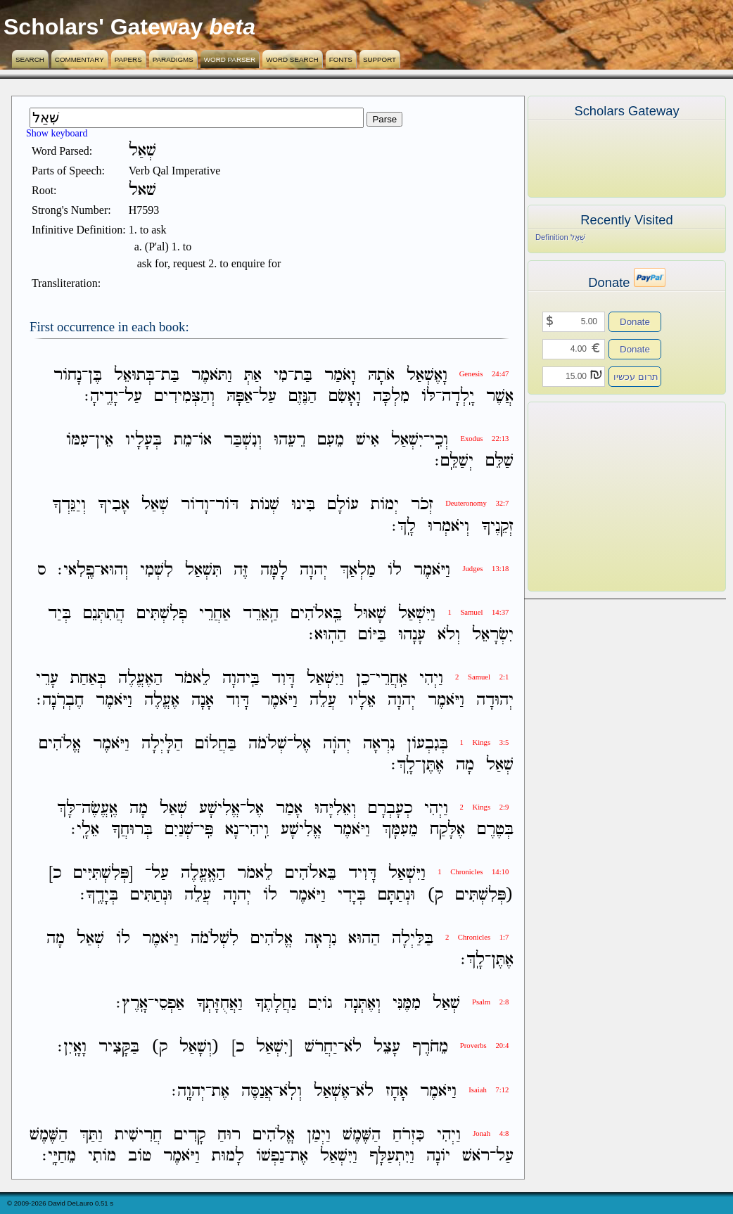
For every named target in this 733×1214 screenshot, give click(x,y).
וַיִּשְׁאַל (416, 614)
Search (29, 59)
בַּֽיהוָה (241, 679)
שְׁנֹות (264, 505)
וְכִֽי (439, 440)
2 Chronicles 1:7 (477, 937)
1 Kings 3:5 (484, 742)
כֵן (362, 679)
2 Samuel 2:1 (482, 677)
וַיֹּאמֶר (432, 570)
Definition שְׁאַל (560, 237)
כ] (55, 874)
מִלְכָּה (391, 396)
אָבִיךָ (113, 505)
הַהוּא (364, 939)
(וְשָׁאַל (199, 1048)
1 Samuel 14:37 (478, 612)
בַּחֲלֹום (215, 744)
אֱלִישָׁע (219, 808)
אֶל (302, 744)
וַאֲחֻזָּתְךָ (219, 1003)
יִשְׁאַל (407, 440)
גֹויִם (320, 1003)
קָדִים (189, 1135)
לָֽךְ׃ (404, 526)
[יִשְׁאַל (274, 1048)
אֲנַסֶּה (257, 1091)
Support (379, 59)
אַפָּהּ (240, 396)
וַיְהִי (431, 679)
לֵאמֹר (192, 679)
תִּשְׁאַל (203, 570)
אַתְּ (253, 375)
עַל (267, 396)
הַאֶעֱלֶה (140, 679)
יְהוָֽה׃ (188, 1091)
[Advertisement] (605, 496)
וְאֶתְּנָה (362, 1003)
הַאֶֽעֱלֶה (203, 874)
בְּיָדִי (352, 895)
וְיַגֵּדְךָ (69, 505)
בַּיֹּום (372, 635)
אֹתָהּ (381, 375)
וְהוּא (114, 570)
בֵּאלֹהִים (310, 874)
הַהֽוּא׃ (327, 635)
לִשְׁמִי (156, 570)
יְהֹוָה (337, 744)
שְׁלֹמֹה (267, 744)
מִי (281, 375)
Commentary (79, 59)
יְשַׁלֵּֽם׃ (454, 461)
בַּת (303, 375)
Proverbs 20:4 (484, 1045)
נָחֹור (67, 375)
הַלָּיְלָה (162, 744)
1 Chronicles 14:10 (473, 872)
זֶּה (241, 570)
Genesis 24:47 (484, 374)
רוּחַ (229, 1135)
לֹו (395, 570)
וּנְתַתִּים (151, 895)
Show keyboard (57, 133)
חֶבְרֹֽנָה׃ (60, 700)
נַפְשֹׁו (270, 1156)
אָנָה (202, 700)
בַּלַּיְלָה (412, 939)
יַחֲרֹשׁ (321, 1048)
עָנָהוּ (412, 635)
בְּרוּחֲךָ (132, 830)
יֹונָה (438, 1156)
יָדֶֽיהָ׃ (101, 396)
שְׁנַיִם (179, 830)
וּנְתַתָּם (396, 895)
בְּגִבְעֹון (427, 744)
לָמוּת (228, 1156)
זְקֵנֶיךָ (497, 526)
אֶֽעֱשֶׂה (99, 808)
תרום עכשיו (635, 376)
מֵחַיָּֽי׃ (59, 1156)
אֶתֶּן (432, 765)
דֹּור (226, 505)
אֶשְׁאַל (332, 1091)
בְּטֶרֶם (495, 830)
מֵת (183, 440)
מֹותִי (102, 1156)
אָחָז (396, 1091)
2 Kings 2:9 (484, 807)
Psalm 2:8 (490, 1002)
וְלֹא (449, 635)
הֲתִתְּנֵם (104, 614)
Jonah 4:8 (491, 1133)
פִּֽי (206, 830)
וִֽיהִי (257, 830)
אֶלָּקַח (447, 830)
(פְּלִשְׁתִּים (484, 895)
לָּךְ (66, 808)
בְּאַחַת (88, 679)
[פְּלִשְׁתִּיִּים (103, 874)
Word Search (292, 59)
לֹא (353, 1048)
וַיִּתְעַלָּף (391, 1156)
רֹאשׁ (476, 1156)
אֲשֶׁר (500, 396)
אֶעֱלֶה (161, 700)
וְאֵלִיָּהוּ (335, 808)
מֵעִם (330, 440)
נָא (231, 830)
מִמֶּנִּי (407, 1003)
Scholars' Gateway (103, 26)
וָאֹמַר (340, 375)
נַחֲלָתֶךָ (275, 1003)
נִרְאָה (379, 744)
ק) (435, 895)
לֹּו (428, 396)
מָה (465, 765)
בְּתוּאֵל (134, 375)
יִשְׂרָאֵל (493, 635)
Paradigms (173, 59)
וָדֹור (195, 505)
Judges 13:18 (485, 569)
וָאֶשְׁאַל (427, 375)
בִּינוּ (303, 505)
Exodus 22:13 (484, 438)
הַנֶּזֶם (302, 396)
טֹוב (139, 1156)
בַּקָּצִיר (118, 1048)
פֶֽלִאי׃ (76, 570)
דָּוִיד (362, 874)
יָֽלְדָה (458, 396)
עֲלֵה (323, 700)
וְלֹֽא (290, 1091)
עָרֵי (47, 679)
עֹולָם (343, 505)
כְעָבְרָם (390, 808)
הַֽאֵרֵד (261, 614)
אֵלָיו (362, 700)
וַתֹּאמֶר (211, 375)
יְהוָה (314, 570)
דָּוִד (283, 679)
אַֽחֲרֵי (391, 679)
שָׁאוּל (370, 614)
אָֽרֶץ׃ (132, 1003)
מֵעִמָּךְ (400, 830)
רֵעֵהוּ (289, 440)
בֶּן (95, 375)
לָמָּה (274, 570)
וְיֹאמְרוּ (448, 526)
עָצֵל (387, 1048)
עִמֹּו (77, 440)
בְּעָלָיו (143, 440)
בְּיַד (59, 614)
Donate (635, 322)
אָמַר (289, 808)
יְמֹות (385, 505)
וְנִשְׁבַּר (243, 440)
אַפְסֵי (169, 1003)
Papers (128, 59)
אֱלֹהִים (60, 744)
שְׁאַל (155, 505)
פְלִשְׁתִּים (161, 614)
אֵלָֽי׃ (85, 830)
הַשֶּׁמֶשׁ (362, 1135)
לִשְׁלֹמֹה (214, 939)
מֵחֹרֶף (430, 1048)
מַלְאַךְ (358, 570)
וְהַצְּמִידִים (184, 396)
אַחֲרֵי (215, 614)
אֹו (205, 440)
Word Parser (229, 59)
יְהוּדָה (495, 700)
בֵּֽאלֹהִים (316, 614)
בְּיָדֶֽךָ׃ (99, 895)
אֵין (104, 440)
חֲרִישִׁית (138, 1135)
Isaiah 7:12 (489, 1090)
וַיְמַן (319, 1135)
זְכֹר (422, 505)
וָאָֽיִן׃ (72, 1048)
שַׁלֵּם (499, 461)
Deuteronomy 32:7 (477, 503)
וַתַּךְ (91, 1135)
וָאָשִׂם (345, 396)
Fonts (340, 59)
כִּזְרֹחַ (409, 1135)
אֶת (220, 1091)
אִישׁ (367, 440)
